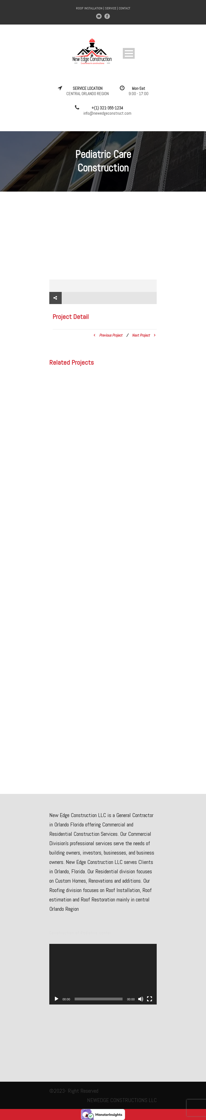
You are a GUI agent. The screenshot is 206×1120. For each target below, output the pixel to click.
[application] (103, 974)
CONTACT (124, 8)
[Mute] (140, 999)
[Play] (56, 999)
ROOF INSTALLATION (89, 8)
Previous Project (108, 335)
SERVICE (110, 8)
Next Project (143, 335)
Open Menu (129, 53)
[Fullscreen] (149, 999)
